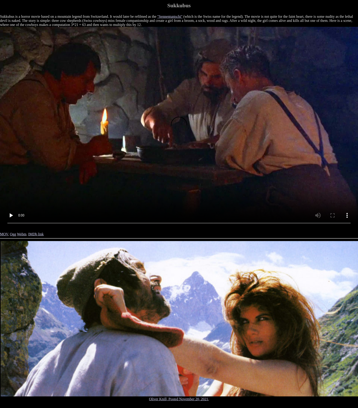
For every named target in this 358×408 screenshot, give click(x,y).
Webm (21, 234)
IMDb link (36, 234)
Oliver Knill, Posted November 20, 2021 (178, 399)
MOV (4, 234)
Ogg (13, 234)
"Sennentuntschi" (169, 16)
